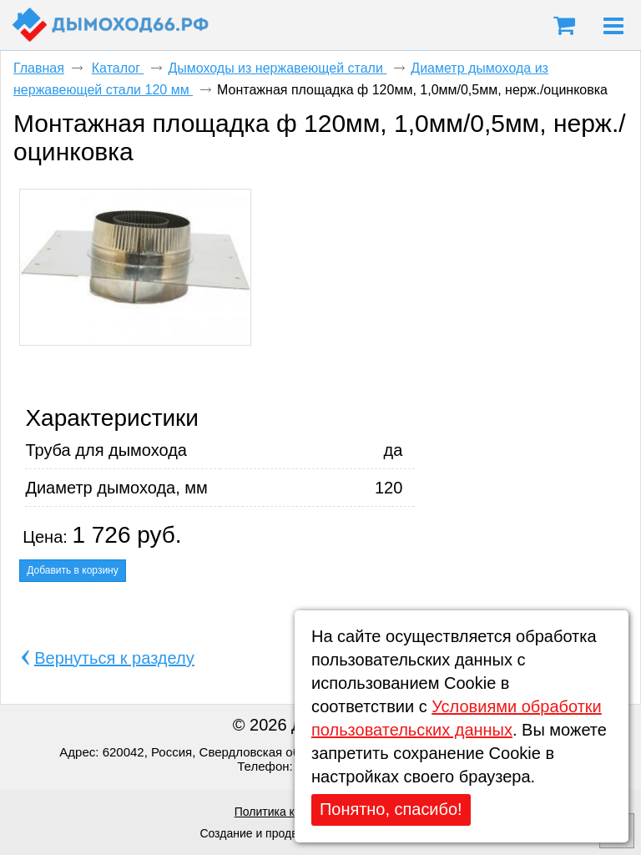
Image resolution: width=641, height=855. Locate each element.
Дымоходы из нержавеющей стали (277, 68)
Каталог (118, 68)
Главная (38, 68)
